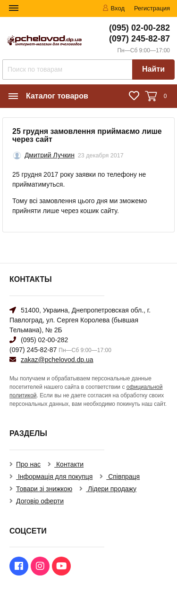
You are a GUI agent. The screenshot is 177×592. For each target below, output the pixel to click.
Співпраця (123, 476)
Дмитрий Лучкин (50, 155)
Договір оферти (40, 501)
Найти (153, 69)
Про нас (28, 464)
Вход (113, 8)
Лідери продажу (111, 489)
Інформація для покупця (54, 476)
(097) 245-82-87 (139, 38)
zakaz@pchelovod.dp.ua (57, 359)
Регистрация (152, 8)
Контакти (69, 464)
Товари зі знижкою (44, 489)
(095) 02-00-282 (139, 28)
